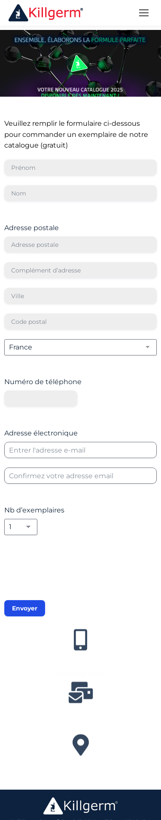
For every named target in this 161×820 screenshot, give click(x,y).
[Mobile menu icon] (143, 12)
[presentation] (69, 573)
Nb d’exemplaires (34, 510)
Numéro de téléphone (43, 382)
